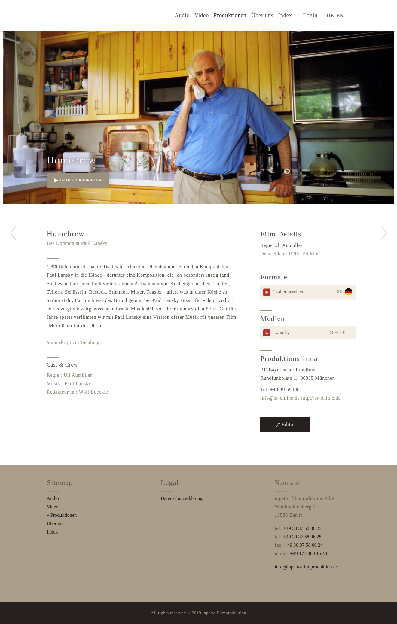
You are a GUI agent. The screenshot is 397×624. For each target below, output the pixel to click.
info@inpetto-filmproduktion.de (306, 566)
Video (206, 14)
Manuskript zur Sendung (73, 342)
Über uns (266, 14)
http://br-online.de (321, 397)
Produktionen (234, 14)
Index (289, 14)
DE (331, 14)
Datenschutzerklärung (182, 498)
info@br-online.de (280, 397)
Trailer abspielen (78, 180)
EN (341, 14)
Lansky (282, 332)
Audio (186, 14)
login (313, 14)
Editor (285, 424)
